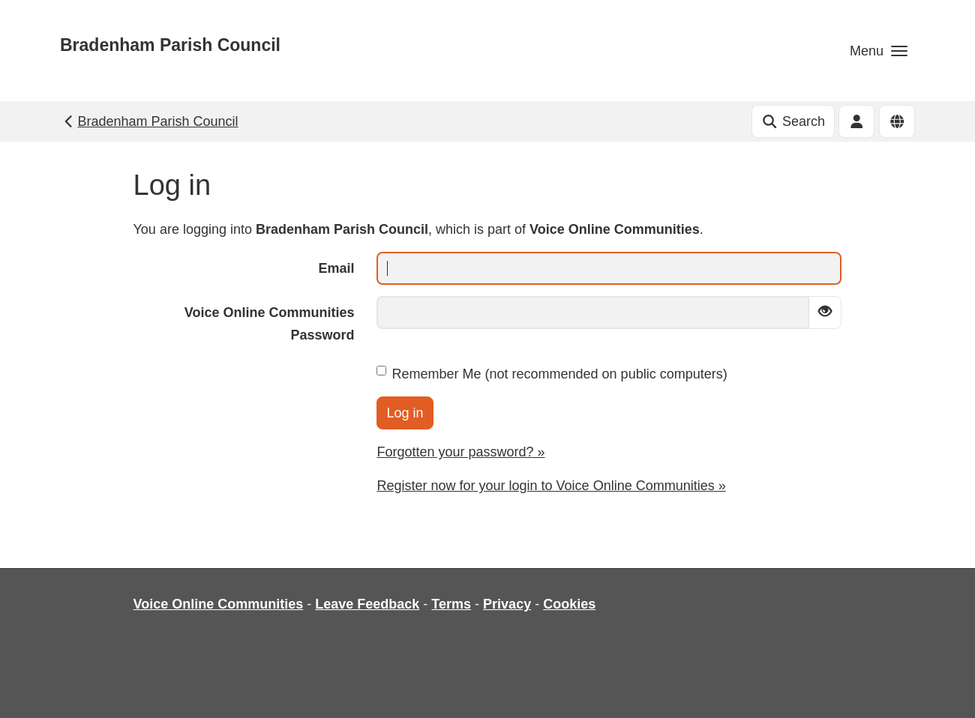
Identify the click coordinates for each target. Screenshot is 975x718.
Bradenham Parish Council (170, 45)
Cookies (569, 604)
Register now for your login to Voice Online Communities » (550, 485)
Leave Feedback (367, 604)
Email (336, 268)
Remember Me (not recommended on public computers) (551, 373)
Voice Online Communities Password (269, 324)
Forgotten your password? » (460, 451)
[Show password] (825, 312)
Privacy (507, 604)
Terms (451, 604)
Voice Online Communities (219, 604)
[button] (878, 50)
